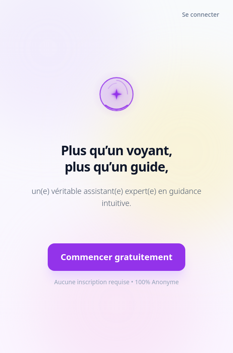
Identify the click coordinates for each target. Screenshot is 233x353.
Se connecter (200, 14)
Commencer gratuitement (116, 257)
